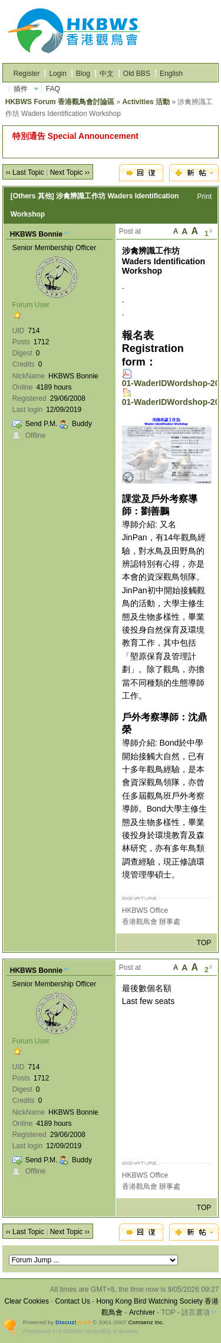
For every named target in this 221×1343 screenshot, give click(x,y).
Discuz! (65, 1322)
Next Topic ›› (70, 172)
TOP (204, 943)
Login (57, 73)
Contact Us (72, 1301)
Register (27, 73)
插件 (21, 89)
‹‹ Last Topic (25, 172)
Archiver (142, 1312)
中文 (107, 73)
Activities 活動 (146, 102)
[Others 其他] (32, 196)
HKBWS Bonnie (36, 234)
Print (204, 196)
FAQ (53, 89)
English (171, 73)
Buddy (82, 424)
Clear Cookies (27, 1301)
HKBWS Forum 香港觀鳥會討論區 (59, 102)
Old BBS (136, 73)
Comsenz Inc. (146, 1322)
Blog (83, 73)
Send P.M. (41, 424)
